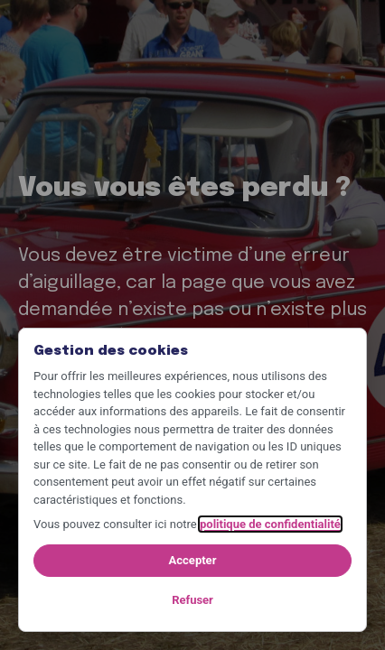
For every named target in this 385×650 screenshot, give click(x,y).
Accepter (193, 560)
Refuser (192, 600)
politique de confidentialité (270, 524)
